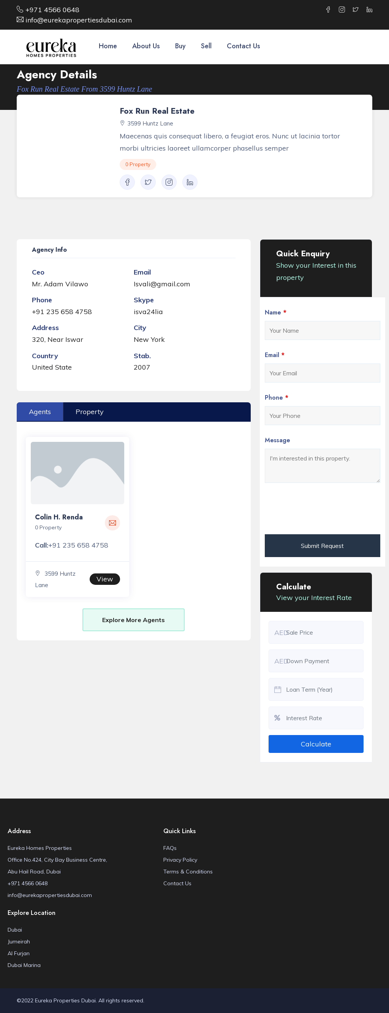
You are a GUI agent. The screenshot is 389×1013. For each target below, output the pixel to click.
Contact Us (243, 46)
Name (275, 312)
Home (108, 46)
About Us (146, 46)
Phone (276, 398)
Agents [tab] (40, 411)
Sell (206, 46)
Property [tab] (90, 411)
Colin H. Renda (59, 517)
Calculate (316, 744)
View (104, 579)
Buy (180, 46)
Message (277, 440)
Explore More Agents (133, 620)
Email (275, 355)
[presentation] (322, 510)
